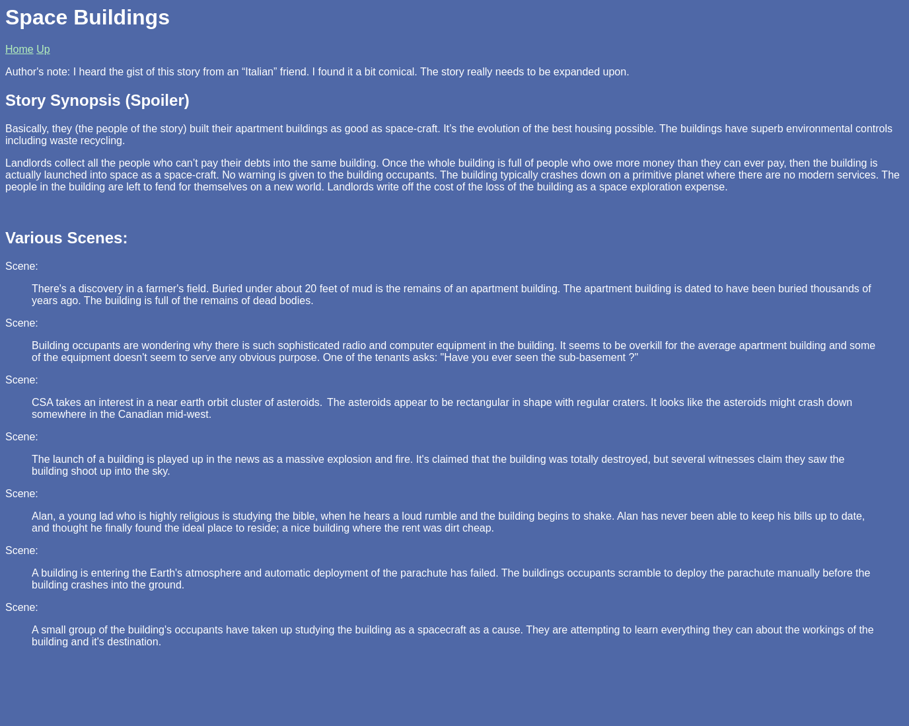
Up (43, 49)
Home (19, 49)
